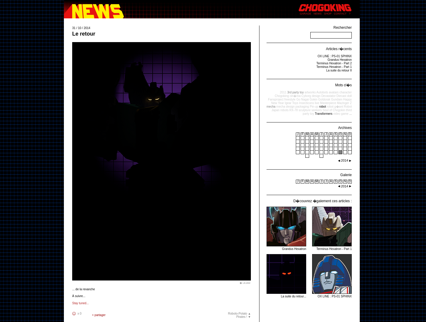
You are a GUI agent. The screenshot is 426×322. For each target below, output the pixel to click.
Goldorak (324, 99)
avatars (334, 92)
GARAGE (306, 13)
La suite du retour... (286, 294)
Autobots (322, 92)
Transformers (323, 113)
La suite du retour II (339, 70)
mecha (271, 106)
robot (322, 106)
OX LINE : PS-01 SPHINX (334, 56)
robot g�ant (335, 106)
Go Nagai (302, 99)
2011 (283, 92)
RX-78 (293, 110)
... (350, 113)
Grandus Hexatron (339, 59)
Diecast (341, 96)
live (317, 103)
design (316, 96)
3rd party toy (295, 92)
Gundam (336, 99)
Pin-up (314, 106)
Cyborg (306, 96)
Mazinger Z (344, 103)
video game (340, 113)
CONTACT (340, 13)
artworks (310, 92)
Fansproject (275, 99)
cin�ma (295, 96)
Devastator (328, 96)
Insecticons (306, 103)
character (345, 92)
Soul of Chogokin (334, 110)
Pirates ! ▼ (243, 316)
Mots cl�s (343, 85)
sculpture (304, 110)
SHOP (328, 13)
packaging (302, 106)
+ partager (99, 315)
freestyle (290, 99)
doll (349, 96)
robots (284, 110)
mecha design (285, 106)
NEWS (318, 13)
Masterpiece (328, 103)
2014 (344, 186)
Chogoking (282, 96)
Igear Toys (291, 103)
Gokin (313, 99)
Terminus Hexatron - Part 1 (334, 66)
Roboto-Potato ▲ (239, 313)
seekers (317, 110)
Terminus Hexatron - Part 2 (334, 63)
